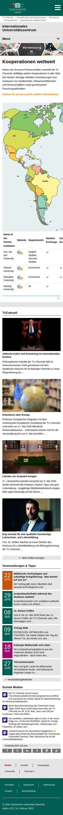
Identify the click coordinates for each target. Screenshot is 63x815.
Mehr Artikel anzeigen (33, 558)
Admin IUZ (7, 808)
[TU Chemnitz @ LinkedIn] (27, 751)
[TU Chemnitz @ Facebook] (7, 751)
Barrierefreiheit (29, 791)
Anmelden (9, 785)
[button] (54, 8)
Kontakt (24, 765)
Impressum (29, 785)
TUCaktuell (9, 312)
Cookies (8, 791)
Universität (10, 771)
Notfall (8, 765)
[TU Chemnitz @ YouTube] (56, 751)
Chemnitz (28, 771)
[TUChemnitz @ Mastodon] (46, 751)
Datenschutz (49, 785)
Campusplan (43, 765)
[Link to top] (59, 298)
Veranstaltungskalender (20, 679)
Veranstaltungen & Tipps (19, 565)
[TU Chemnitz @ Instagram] (17, 751)
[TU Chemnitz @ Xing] (37, 751)
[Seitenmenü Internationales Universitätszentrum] (31, 39)
